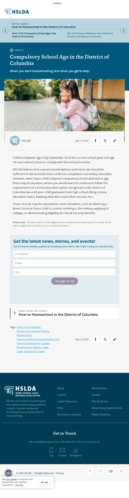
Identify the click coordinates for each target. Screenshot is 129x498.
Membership (99, 388)
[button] (95, 141)
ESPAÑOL (57, 3)
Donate (96, 395)
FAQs (60, 408)
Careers (61, 395)
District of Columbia (28, 327)
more (41, 351)
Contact (62, 452)
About (60, 388)
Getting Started (26, 339)
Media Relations (101, 414)
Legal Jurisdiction (27, 351)
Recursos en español (69, 414)
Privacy (60, 473)
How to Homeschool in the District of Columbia (58, 314)
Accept (44, 482)
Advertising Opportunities (107, 408)
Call (51, 452)
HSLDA (26, 141)
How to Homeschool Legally (33, 343)
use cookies (11, 479)
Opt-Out (19, 485)
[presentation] (38, 293)
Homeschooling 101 (47, 339)
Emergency (75, 452)
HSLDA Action (100, 401)
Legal (45, 347)
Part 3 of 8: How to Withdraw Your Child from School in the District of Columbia (90, 35)
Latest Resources (67, 401)
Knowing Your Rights (29, 347)
